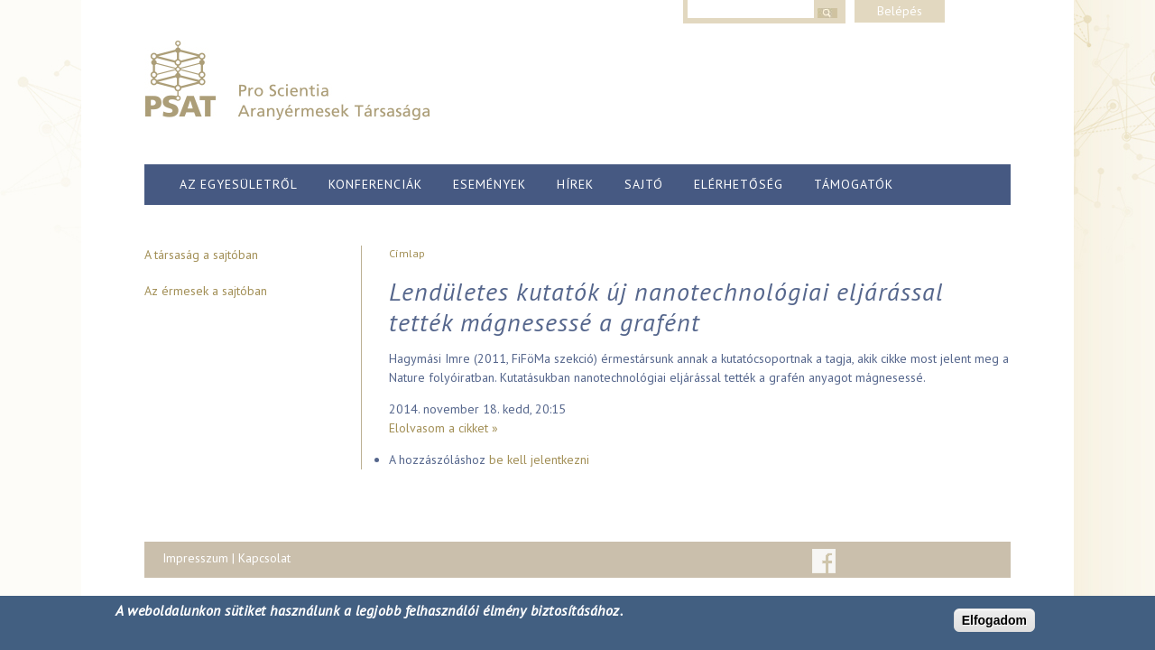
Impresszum (195, 558)
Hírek (575, 184)
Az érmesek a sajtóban (205, 291)
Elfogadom (994, 620)
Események (489, 184)
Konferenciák (375, 184)
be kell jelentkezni (539, 459)
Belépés (899, 11)
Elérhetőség (738, 184)
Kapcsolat (264, 558)
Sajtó (643, 184)
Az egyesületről (239, 184)
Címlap (407, 253)
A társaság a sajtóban (201, 254)
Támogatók (853, 184)
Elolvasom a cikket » (443, 428)
